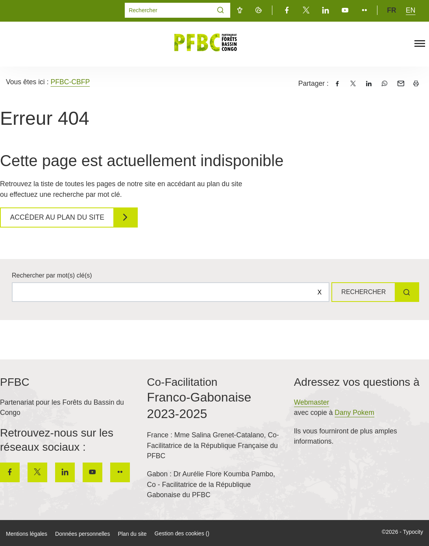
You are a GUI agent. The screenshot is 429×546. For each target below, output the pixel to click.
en (410, 10)
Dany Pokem (354, 412)
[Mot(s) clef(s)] (168, 10)
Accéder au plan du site (58, 217)
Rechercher (362, 292)
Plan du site (132, 534)
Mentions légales (26, 534)
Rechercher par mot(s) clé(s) (52, 275)
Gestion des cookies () (182, 533)
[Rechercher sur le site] (170, 292)
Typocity (413, 532)
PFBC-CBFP (70, 82)
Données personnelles (82, 534)
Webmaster (311, 402)
